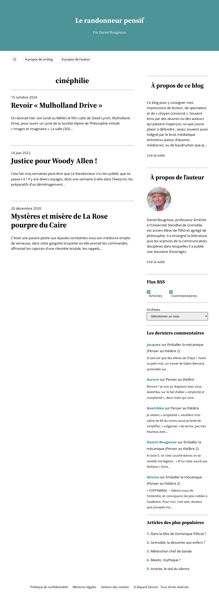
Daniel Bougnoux (162, 441)
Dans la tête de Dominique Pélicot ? (178, 533)
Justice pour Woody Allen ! (55, 160)
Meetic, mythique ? (166, 559)
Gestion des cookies (115, 586)
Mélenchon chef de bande (171, 550)
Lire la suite (156, 155)
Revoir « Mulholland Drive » (57, 105)
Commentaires (184, 295)
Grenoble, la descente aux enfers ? (178, 541)
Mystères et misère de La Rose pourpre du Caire (60, 221)
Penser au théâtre (180, 379)
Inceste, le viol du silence (170, 567)
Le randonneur (99, 20)
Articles (155, 295)
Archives (153, 309)
